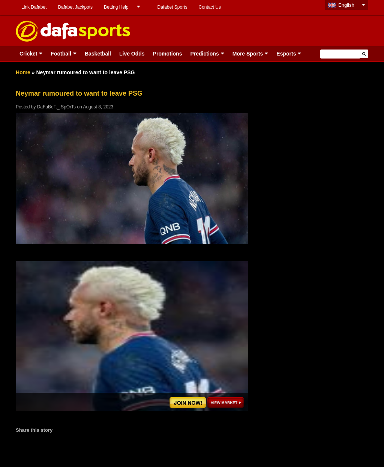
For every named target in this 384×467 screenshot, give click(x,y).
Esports (286, 54)
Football (61, 54)
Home (23, 72)
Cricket (28, 54)
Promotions (167, 54)
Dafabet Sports (172, 7)
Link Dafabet (33, 7)
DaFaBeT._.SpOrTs (56, 107)
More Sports (247, 54)
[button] (364, 54)
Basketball (98, 54)
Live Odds (132, 54)
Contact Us (210, 7)
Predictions (204, 54)
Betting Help (116, 7)
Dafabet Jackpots (75, 7)
